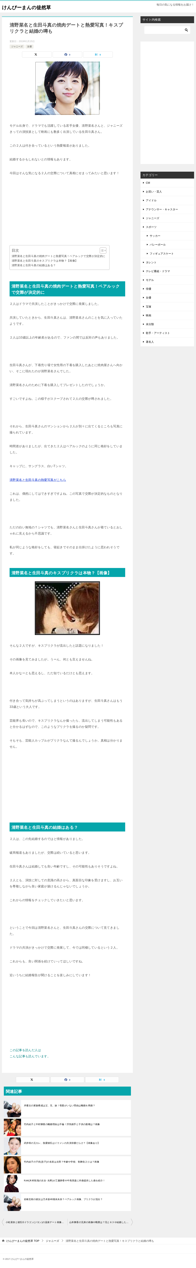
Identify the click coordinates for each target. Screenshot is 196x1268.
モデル (150, 280)
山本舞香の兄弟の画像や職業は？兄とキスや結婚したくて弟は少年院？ (101, 1222)
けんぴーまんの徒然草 (31, 6)
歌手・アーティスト (158, 333)
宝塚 (148, 306)
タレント (151, 262)
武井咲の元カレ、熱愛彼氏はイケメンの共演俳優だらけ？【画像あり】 (62, 1143)
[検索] (167, 30)
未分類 (150, 324)
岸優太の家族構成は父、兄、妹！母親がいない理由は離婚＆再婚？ (59, 1105)
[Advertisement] (67, 210)
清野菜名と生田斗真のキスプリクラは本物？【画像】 (45, 260)
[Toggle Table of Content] (101, 250)
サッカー (155, 235)
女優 (29, 46)
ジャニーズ (17, 46)
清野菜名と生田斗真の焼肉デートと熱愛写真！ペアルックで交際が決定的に (58, 256)
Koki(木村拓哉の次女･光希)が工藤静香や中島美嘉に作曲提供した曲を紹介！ (64, 1180)
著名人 (150, 341)
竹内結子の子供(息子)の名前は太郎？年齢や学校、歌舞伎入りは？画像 (61, 1161)
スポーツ (151, 226)
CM (148, 182)
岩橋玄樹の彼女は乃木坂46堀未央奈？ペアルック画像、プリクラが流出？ (63, 1199)
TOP (22, 1240)
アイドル (151, 200)
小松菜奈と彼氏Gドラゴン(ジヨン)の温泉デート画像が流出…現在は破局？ (36, 1222)
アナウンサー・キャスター (162, 209)
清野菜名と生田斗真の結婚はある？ (34, 265)
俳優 (148, 288)
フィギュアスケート (162, 253)
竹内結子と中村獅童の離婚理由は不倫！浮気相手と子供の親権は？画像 (62, 1124)
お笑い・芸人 (154, 191)
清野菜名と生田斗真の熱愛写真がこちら (38, 479)
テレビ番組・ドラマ (158, 271)
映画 (148, 315)
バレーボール (158, 244)
